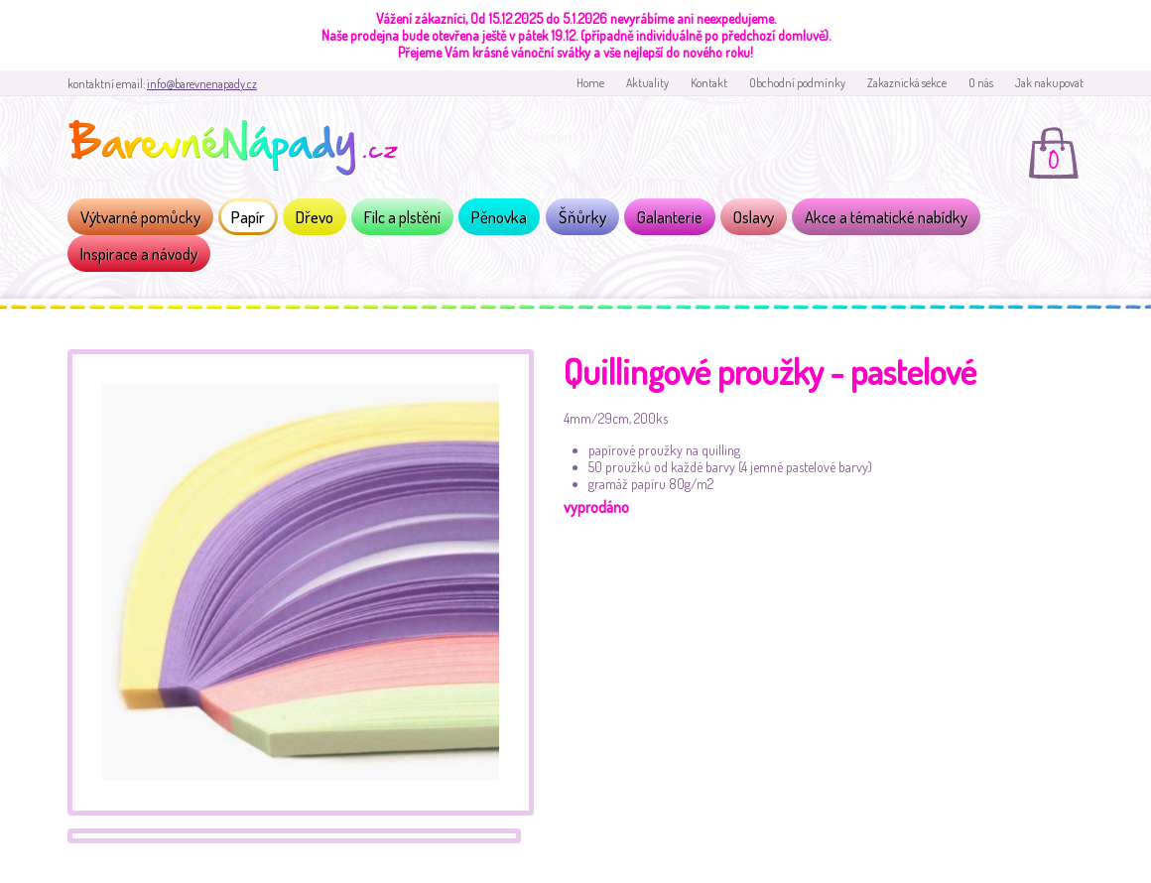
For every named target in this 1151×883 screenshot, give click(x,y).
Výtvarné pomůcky (140, 216)
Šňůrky (582, 216)
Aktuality (647, 82)
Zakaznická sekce (907, 82)
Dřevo (314, 216)
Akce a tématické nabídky (886, 216)
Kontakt (709, 82)
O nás (980, 82)
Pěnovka (499, 216)
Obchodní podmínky (797, 82)
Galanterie (670, 216)
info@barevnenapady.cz (202, 83)
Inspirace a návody (138, 253)
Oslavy (753, 216)
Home (590, 82)
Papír (248, 216)
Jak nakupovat (1049, 82)
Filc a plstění (402, 216)
